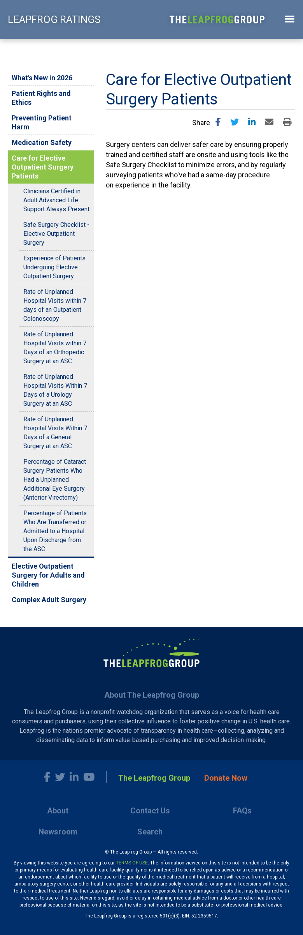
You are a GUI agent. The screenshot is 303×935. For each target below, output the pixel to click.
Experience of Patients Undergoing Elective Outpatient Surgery (54, 267)
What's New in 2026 (42, 78)
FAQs (242, 810)
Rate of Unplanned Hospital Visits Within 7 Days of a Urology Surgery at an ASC (55, 390)
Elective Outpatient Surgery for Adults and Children (48, 575)
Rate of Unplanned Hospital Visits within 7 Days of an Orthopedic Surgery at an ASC (54, 348)
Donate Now (225, 778)
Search (150, 831)
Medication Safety (42, 142)
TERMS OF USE (132, 863)
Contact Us (150, 810)
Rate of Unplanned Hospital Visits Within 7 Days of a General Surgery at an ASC (55, 432)
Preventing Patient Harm (42, 122)
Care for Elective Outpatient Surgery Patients (43, 167)
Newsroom (58, 831)
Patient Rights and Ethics (41, 97)
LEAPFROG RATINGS (54, 19)
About (57, 810)
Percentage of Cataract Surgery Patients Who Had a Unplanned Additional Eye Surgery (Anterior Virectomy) (54, 479)
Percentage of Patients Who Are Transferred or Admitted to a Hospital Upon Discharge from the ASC (55, 531)
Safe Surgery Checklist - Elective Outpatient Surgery (56, 233)
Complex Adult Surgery (49, 600)
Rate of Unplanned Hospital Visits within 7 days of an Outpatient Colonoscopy (54, 305)
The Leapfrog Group (154, 778)
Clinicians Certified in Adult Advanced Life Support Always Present (56, 200)
